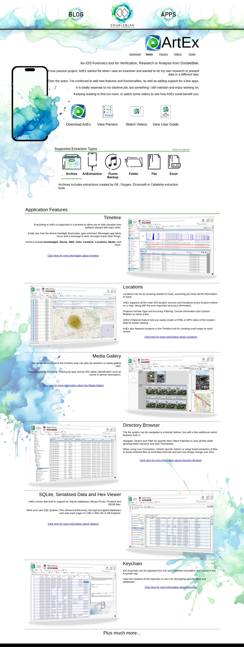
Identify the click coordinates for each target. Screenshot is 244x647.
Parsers (163, 54)
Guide (192, 54)
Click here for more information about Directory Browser (171, 460)
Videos (178, 54)
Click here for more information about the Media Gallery (73, 385)
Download (135, 54)
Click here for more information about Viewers (73, 523)
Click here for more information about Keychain (171, 587)
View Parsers (107, 124)
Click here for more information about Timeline (73, 255)
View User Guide (166, 124)
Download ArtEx (78, 124)
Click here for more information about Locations (170, 336)
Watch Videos (136, 124)
